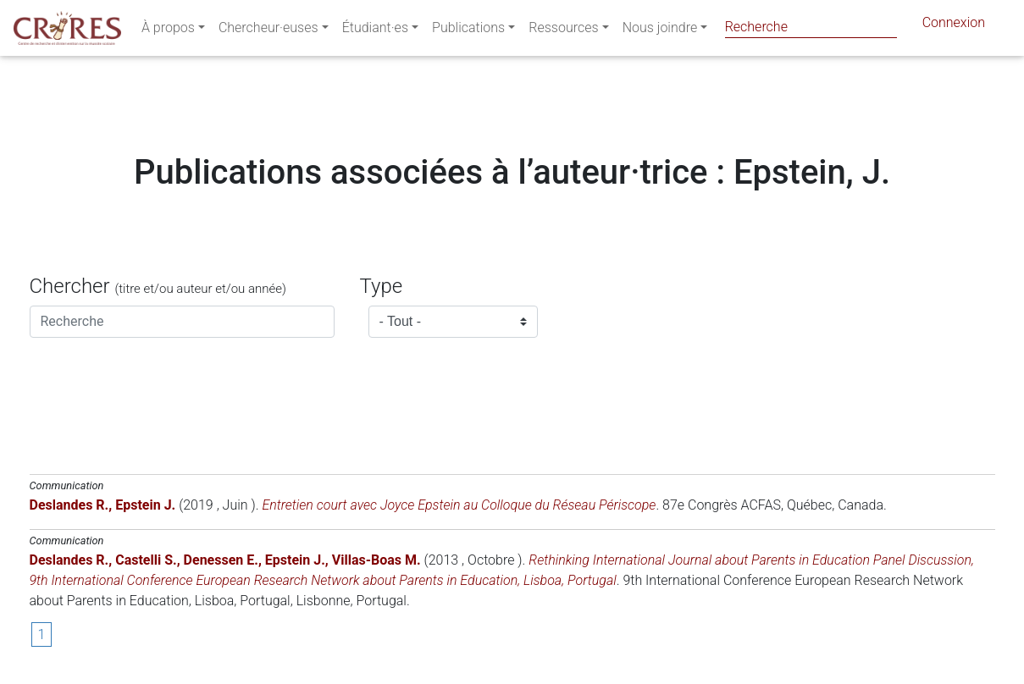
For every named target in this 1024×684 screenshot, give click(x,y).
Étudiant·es (375, 31)
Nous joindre (660, 31)
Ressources (563, 31)
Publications (468, 31)
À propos (168, 31)
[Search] (811, 26)
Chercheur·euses (268, 31)
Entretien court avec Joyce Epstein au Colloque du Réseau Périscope (459, 505)
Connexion (953, 26)
